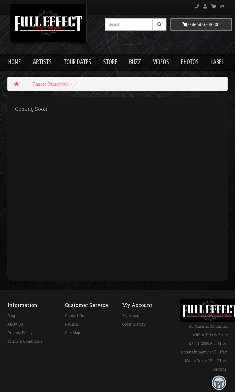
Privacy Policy (19, 332)
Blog (11, 315)
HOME (14, 62)
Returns (72, 324)
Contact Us (74, 315)
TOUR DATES (77, 62)
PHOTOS (190, 62)
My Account (132, 315)
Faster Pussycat (50, 84)
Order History (134, 324)
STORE (110, 62)
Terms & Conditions (25, 341)
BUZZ (135, 62)
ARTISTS (42, 62)
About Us (15, 324)
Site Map (72, 332)
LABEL (217, 62)
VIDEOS (161, 62)
